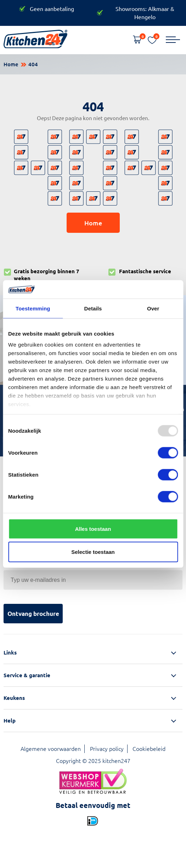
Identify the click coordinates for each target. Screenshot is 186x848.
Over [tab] (153, 308)
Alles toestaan (93, 529)
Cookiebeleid (149, 748)
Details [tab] (93, 308)
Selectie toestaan (93, 552)
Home (11, 64)
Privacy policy (107, 748)
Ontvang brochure (33, 613)
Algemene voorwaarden (51, 748)
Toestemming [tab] (33, 308)
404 (33, 64)
